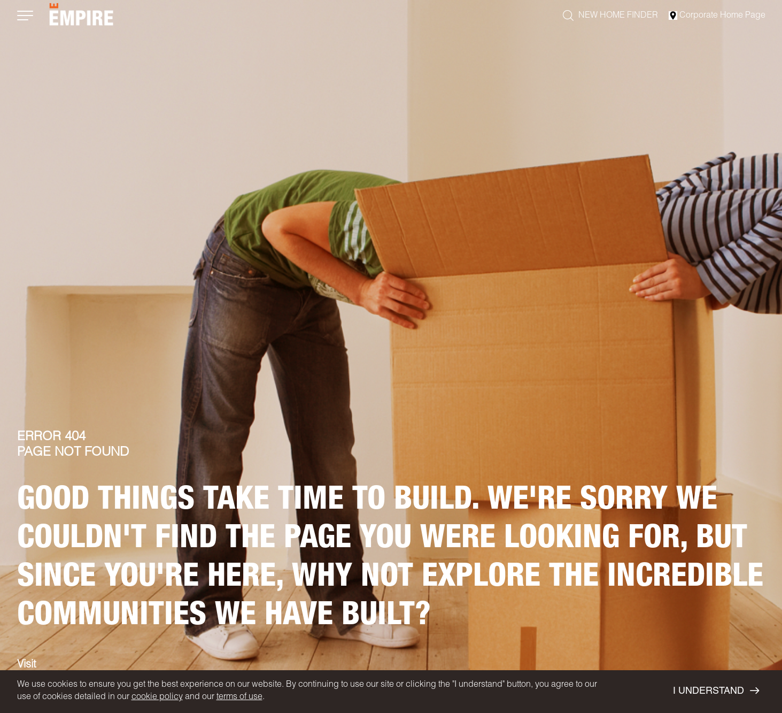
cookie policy (157, 697)
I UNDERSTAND (716, 691)
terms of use (239, 697)
